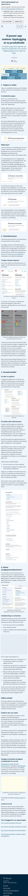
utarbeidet (20, 252)
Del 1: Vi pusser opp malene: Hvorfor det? (11, 823)
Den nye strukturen (16, 254)
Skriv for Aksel (6, 888)
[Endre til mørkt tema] (25, 26)
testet (2, 254)
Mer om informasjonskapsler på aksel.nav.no (12, 9)
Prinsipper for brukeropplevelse (11, 891)
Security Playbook (7, 893)
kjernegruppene (22, 766)
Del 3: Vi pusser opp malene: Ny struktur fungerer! (13, 830)
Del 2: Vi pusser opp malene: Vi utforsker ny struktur (14, 827)
